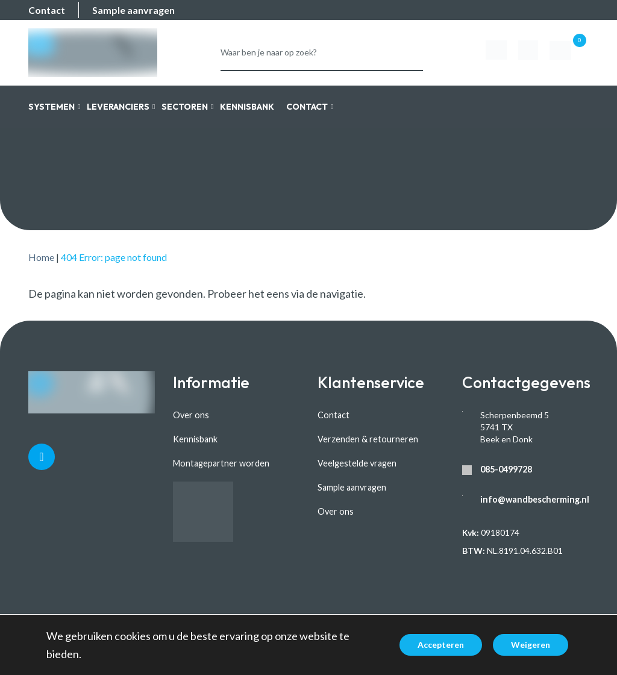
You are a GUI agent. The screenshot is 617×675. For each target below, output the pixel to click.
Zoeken (409, 48)
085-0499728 (506, 469)
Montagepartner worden (219, 463)
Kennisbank (195, 439)
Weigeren (530, 644)
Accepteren (441, 644)
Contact (46, 10)
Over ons (190, 415)
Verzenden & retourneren (366, 439)
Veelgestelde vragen (357, 463)
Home (41, 257)
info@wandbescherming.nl (532, 499)
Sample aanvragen (133, 10)
